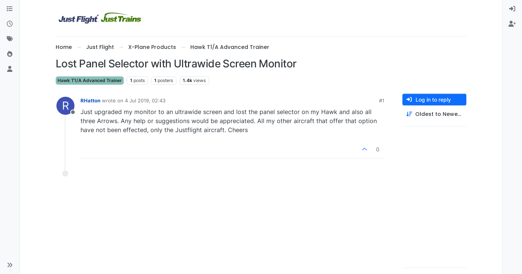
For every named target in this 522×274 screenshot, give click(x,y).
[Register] (512, 24)
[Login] (512, 9)
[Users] (10, 69)
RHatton (90, 100)
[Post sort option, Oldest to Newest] (434, 114)
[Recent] (10, 24)
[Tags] (10, 39)
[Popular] (10, 54)
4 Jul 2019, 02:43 (145, 100)
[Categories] (10, 9)
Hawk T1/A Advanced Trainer (90, 80)
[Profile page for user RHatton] (65, 106)
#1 (381, 100)
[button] (10, 265)
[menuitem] (512, 9)
